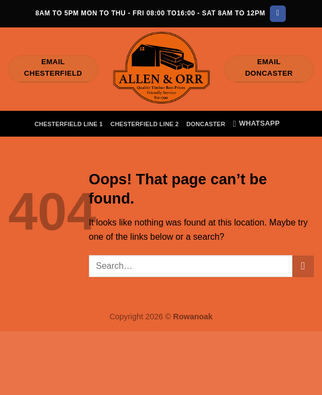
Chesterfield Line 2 (144, 124)
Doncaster (206, 124)
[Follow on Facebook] (278, 13)
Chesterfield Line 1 (69, 124)
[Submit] (303, 266)
